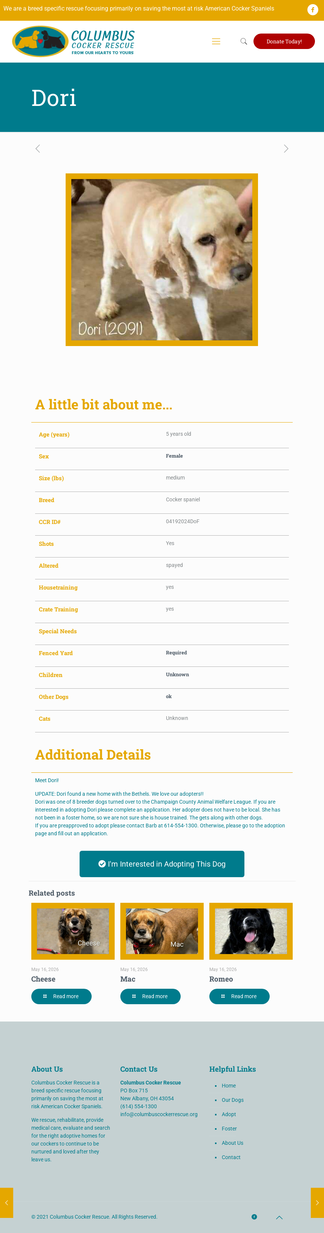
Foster (229, 1129)
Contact (231, 1157)
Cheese (43, 978)
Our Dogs (233, 1100)
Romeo (221, 978)
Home (229, 1086)
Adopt (229, 1114)
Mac (127, 978)
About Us (232, 1143)
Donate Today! (284, 41)
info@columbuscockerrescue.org (159, 1114)
